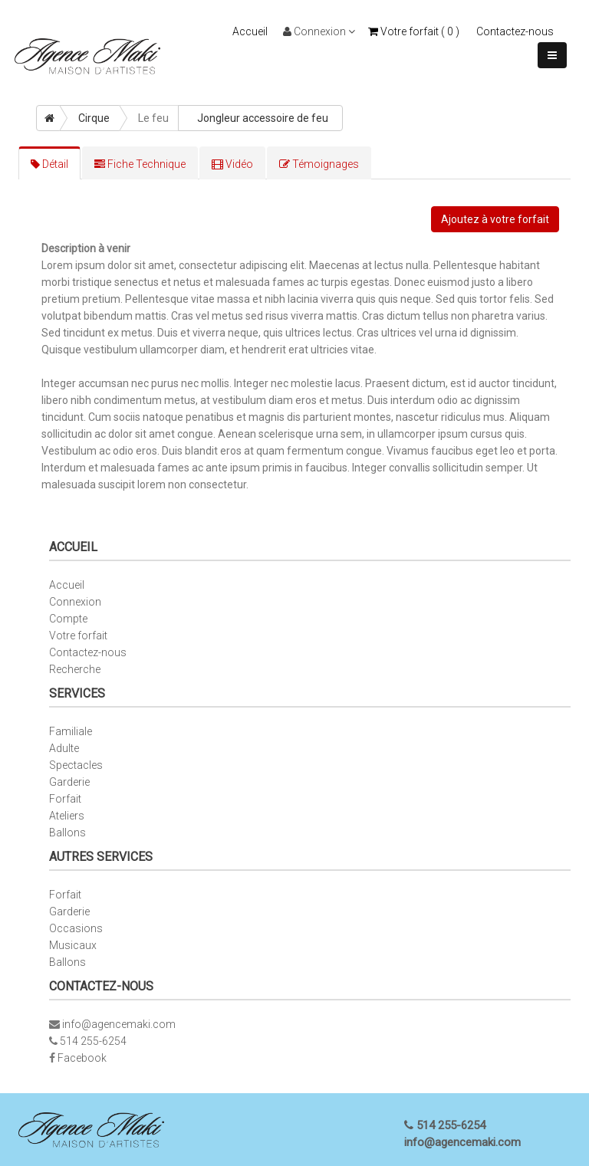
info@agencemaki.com (119, 1024)
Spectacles (76, 765)
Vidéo (232, 164)
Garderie (69, 782)
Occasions (76, 928)
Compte (68, 619)
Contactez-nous (515, 31)
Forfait (65, 799)
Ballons (67, 832)
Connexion (319, 31)
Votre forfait (78, 635)
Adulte (64, 748)
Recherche (74, 669)
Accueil (250, 31)
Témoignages (319, 164)
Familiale (70, 731)
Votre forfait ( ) (413, 31)
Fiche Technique (140, 164)
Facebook (82, 1058)
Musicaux (73, 945)
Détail (49, 164)
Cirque (94, 118)
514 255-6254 (93, 1041)
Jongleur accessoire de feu (262, 118)
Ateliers (66, 816)
